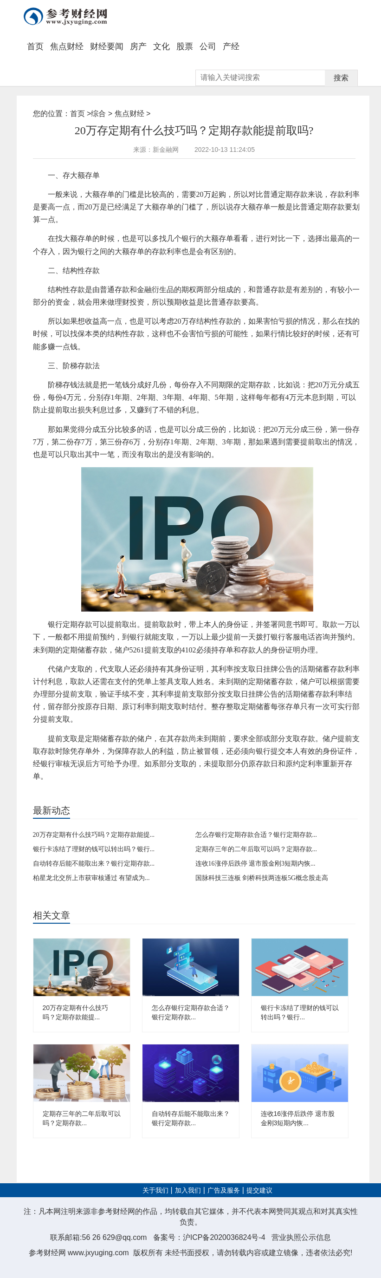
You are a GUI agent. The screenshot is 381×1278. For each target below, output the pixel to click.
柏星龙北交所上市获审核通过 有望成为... (91, 877)
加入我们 (188, 1190)
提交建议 (259, 1190)
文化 (161, 46)
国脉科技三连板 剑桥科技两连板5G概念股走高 (262, 877)
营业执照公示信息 (301, 1237)
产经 (231, 46)
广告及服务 (223, 1190)
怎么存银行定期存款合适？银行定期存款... (256, 834)
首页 (35, 46)
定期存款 (68, 792)
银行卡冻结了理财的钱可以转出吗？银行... (94, 849)
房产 (138, 46)
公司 (208, 46)
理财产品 (115, 792)
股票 (184, 46)
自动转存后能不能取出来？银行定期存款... (94, 863)
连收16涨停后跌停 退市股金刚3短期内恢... (255, 863)
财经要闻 (106, 46)
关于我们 (155, 1190)
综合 (98, 113)
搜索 (341, 78)
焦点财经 (67, 46)
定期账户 (139, 792)
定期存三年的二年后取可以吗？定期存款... (256, 849)
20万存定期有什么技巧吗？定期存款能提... (94, 834)
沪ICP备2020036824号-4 (224, 1237)
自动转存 (91, 792)
